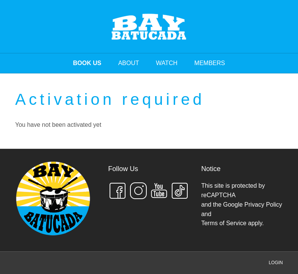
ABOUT (128, 63)
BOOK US (87, 63)
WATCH (166, 63)
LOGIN (276, 262)
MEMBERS (209, 63)
